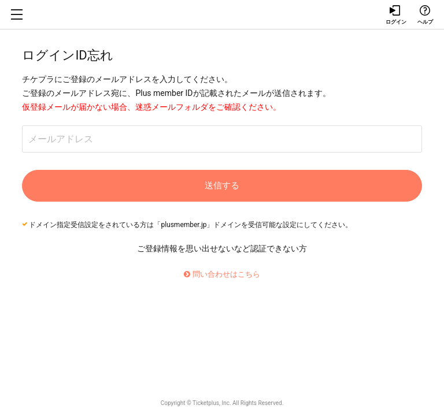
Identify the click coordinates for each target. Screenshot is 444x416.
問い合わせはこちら (222, 274)
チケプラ (222, 14)
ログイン (395, 15)
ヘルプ (424, 15)
